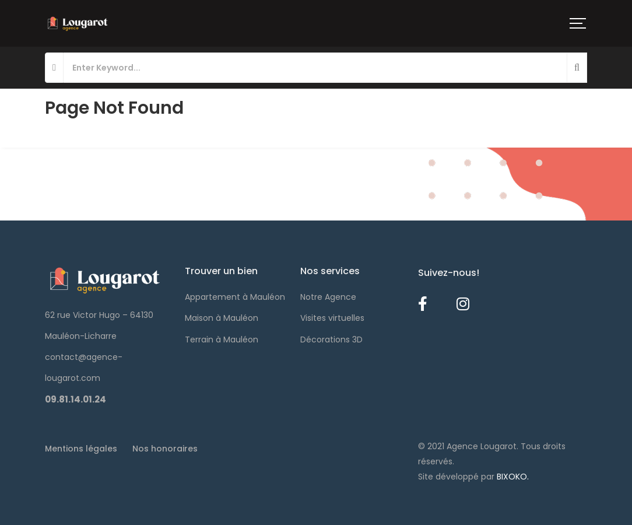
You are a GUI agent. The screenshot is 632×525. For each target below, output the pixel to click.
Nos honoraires (165, 448)
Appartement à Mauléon (235, 297)
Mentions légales (81, 448)
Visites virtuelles (332, 318)
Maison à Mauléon (221, 318)
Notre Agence (328, 297)
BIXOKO (512, 476)
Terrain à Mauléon (221, 339)
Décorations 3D (331, 339)
